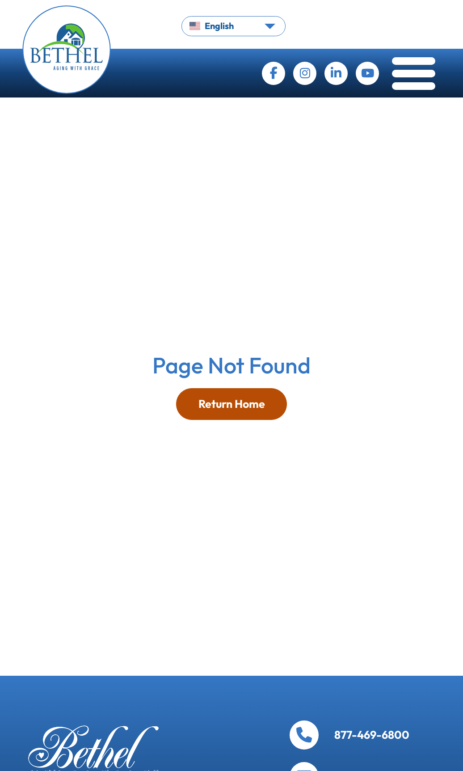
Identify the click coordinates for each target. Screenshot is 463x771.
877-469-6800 (371, 735)
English (211, 25)
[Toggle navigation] (414, 76)
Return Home (231, 404)
